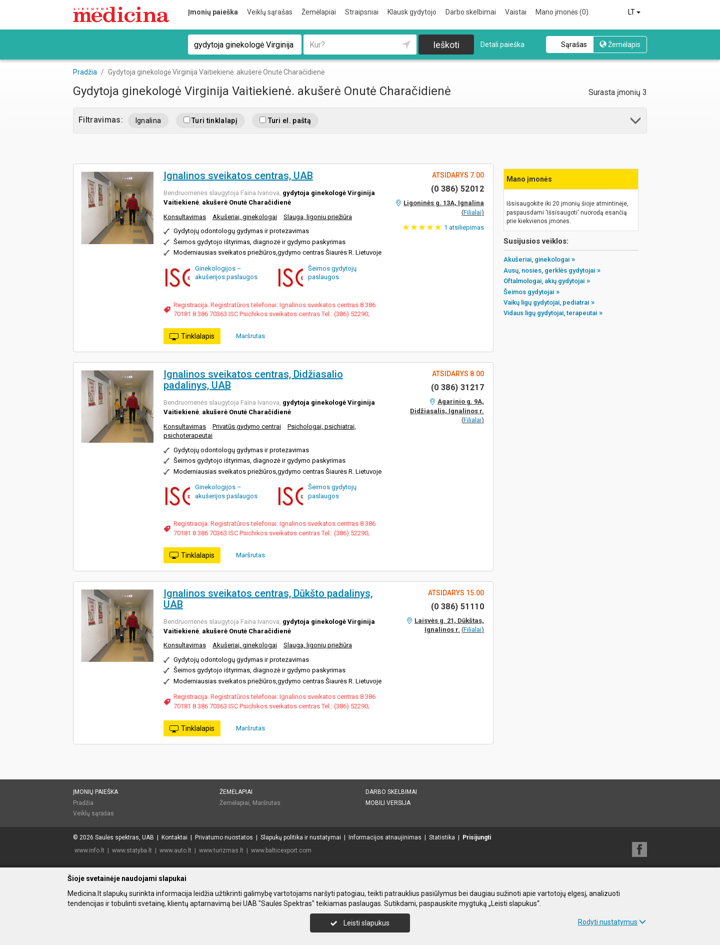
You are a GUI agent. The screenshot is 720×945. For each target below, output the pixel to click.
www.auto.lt (176, 850)
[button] (636, 122)
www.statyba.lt (132, 850)
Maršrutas (247, 336)
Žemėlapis (620, 45)
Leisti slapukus (360, 923)
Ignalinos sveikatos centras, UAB (238, 176)
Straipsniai (361, 12)
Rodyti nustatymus (612, 922)
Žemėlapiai (319, 12)
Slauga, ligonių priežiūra (318, 217)
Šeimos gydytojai (529, 292)
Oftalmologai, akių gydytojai (544, 281)
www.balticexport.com (281, 850)
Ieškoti (446, 45)
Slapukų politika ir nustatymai (300, 837)
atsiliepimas (464, 227)
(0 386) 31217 (457, 387)
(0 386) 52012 (457, 189)
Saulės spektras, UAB (124, 837)
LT (635, 12)
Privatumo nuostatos (224, 837)
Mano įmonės (562, 12)
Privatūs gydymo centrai (246, 426)
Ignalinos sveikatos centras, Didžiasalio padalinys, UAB (253, 379)
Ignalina (149, 121)
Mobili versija (388, 802)
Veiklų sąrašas (269, 12)
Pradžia (83, 802)
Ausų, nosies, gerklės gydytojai (549, 270)
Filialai (473, 212)
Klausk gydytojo (412, 12)
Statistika (442, 837)
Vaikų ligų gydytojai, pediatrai (546, 302)
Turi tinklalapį (211, 121)
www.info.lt (89, 850)
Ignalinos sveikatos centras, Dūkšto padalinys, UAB (268, 598)
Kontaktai (175, 837)
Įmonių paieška (213, 12)
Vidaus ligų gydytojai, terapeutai (550, 313)
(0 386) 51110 (457, 606)
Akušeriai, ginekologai (244, 217)
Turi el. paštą (285, 121)
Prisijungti (476, 837)
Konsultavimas (185, 217)
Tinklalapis (192, 336)
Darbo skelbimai (471, 12)
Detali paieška (502, 45)
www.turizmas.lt (221, 850)
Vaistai (515, 12)
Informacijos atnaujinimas (385, 837)
